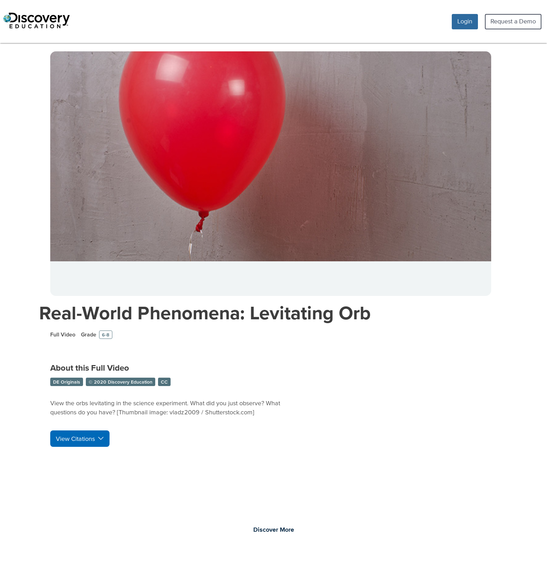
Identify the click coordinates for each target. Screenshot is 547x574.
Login (464, 21)
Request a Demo (513, 21)
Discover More (273, 530)
